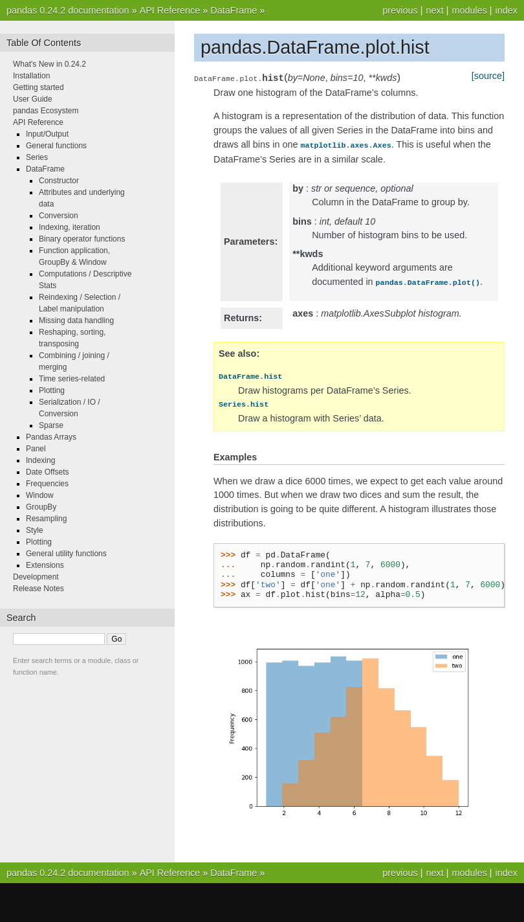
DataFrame (233, 10)
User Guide (32, 99)
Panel (36, 448)
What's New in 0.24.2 (49, 64)
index (507, 10)
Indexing (40, 460)
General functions (56, 145)
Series (37, 157)
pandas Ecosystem (45, 110)
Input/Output (47, 134)
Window (40, 495)
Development (36, 576)
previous (399, 10)
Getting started (38, 87)
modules (469, 10)
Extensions (45, 565)
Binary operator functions (82, 238)
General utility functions (66, 553)
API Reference (170, 10)
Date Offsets (47, 472)
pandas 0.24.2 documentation (67, 10)
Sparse (51, 425)
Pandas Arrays (51, 437)
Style (34, 530)
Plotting (52, 390)
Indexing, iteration (69, 227)
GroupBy (41, 507)
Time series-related (72, 378)
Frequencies (47, 483)
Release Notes (38, 588)
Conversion (58, 215)
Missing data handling (76, 320)
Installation (31, 75)
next (434, 10)
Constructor (59, 180)
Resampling (46, 518)
